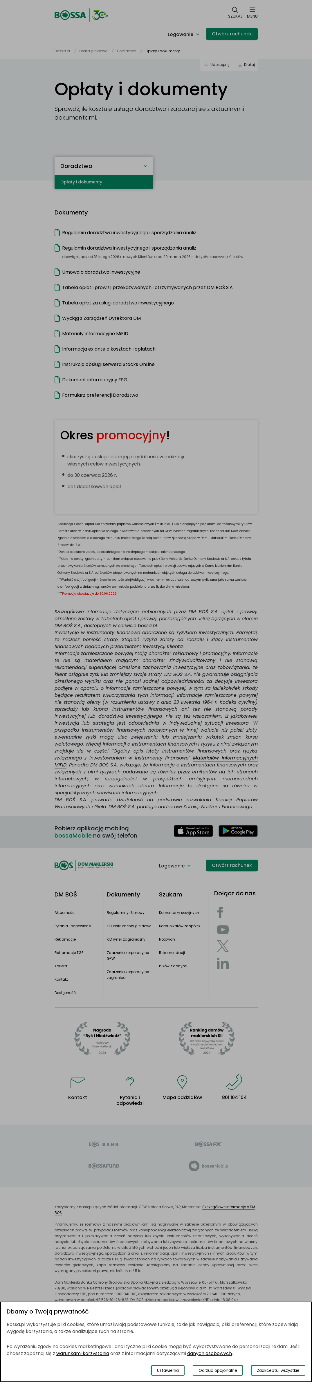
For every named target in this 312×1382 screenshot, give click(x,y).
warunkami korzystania (82, 1353)
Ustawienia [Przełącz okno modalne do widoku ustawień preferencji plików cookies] (168, 1370)
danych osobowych (209, 1353)
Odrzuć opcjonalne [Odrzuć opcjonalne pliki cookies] (218, 1370)
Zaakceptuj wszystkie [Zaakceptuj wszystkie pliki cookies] (278, 1370)
